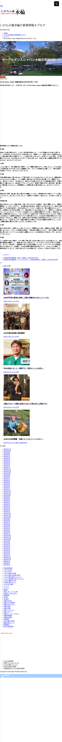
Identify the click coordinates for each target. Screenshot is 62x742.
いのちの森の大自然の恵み (11, 575)
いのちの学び (7, 571)
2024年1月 (6, 489)
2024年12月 (7, 469)
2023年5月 (6, 504)
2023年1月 (6, 511)
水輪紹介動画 (7, 617)
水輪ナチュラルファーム (11, 663)
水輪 (1, 6)
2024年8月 (6, 476)
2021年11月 (7, 537)
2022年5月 (6, 526)
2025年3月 (6, 464)
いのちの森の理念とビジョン (12, 577)
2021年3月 (6, 552)
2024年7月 (6, 478)
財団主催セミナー (9, 623)
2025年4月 (6, 462)
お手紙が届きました (9, 582)
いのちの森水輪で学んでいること (13, 579)
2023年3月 (6, 508)
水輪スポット (7, 612)
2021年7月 (6, 544)
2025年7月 (6, 456)
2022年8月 (6, 520)
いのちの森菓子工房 (9, 580)
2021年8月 (6, 543)
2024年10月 (7, 473)
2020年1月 (6, 565)
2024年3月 (6, 486)
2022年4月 (6, 528)
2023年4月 (6, 506)
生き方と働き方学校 (9, 666)
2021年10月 (7, 539)
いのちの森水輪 (8, 661)
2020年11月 (7, 559)
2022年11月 (7, 515)
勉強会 (5, 590)
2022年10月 (7, 517)
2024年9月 (6, 475)
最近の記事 (6, 266)
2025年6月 (6, 458)
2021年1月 (6, 555)
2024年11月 (7, 471)
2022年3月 (6, 530)
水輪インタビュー (9, 610)
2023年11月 (7, 493)
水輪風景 (6, 619)
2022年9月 (6, 519)
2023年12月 (7, 491)
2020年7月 (6, 561)
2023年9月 (6, 497)
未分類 (5, 597)
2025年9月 (6, 453)
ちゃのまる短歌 (8, 584)
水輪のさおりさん (9, 604)
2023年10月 (7, 495)
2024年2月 (6, 487)
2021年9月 (6, 541)
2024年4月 (6, 484)
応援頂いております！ (10, 593)
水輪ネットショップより (11, 613)
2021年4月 (6, 550)
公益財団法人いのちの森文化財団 (13, 668)
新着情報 (6, 595)
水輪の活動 (6, 608)
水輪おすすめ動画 (9, 602)
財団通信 (6, 624)
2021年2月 (6, 554)
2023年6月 (6, 502)
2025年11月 (7, 449)
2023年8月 (6, 498)
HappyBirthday (8, 568)
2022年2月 (6, 532)
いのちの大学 (7, 569)
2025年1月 (6, 467)
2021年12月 (7, 535)
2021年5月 (6, 548)
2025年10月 (7, 451)
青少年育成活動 (8, 626)
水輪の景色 (6, 606)
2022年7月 (6, 522)
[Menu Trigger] (56, 3)
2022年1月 (6, 533)
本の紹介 (6, 599)
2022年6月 (6, 524)
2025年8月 (6, 454)
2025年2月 (6, 465)
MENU (7, 675)
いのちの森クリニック (10, 664)
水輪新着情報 (7, 615)
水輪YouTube (7, 601)
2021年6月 (6, 546)
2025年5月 (6, 460)
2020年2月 (6, 563)
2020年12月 (7, 557)
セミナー (3, 77)
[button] (31, 16)
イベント (6, 586)
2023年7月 (6, 500)
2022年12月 (7, 513)
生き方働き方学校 (9, 621)
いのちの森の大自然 (9, 573)
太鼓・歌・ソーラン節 (10, 591)
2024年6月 (6, 480)
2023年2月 (6, 509)
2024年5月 (6, 482)
